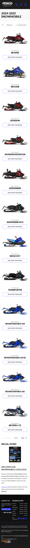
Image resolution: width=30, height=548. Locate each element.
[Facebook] (19, 518)
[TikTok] (26, 518)
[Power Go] (15, 541)
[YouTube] (21, 518)
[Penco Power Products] (7, 4)
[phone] (16, 4)
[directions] (21, 4)
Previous (7, 438)
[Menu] (25, 4)
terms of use (8, 531)
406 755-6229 (6, 512)
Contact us (4, 487)
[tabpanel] (19, 509)
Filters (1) (7, 25)
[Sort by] (22, 25)
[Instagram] (24, 518)
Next (24, 438)
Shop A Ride (10, 539)
